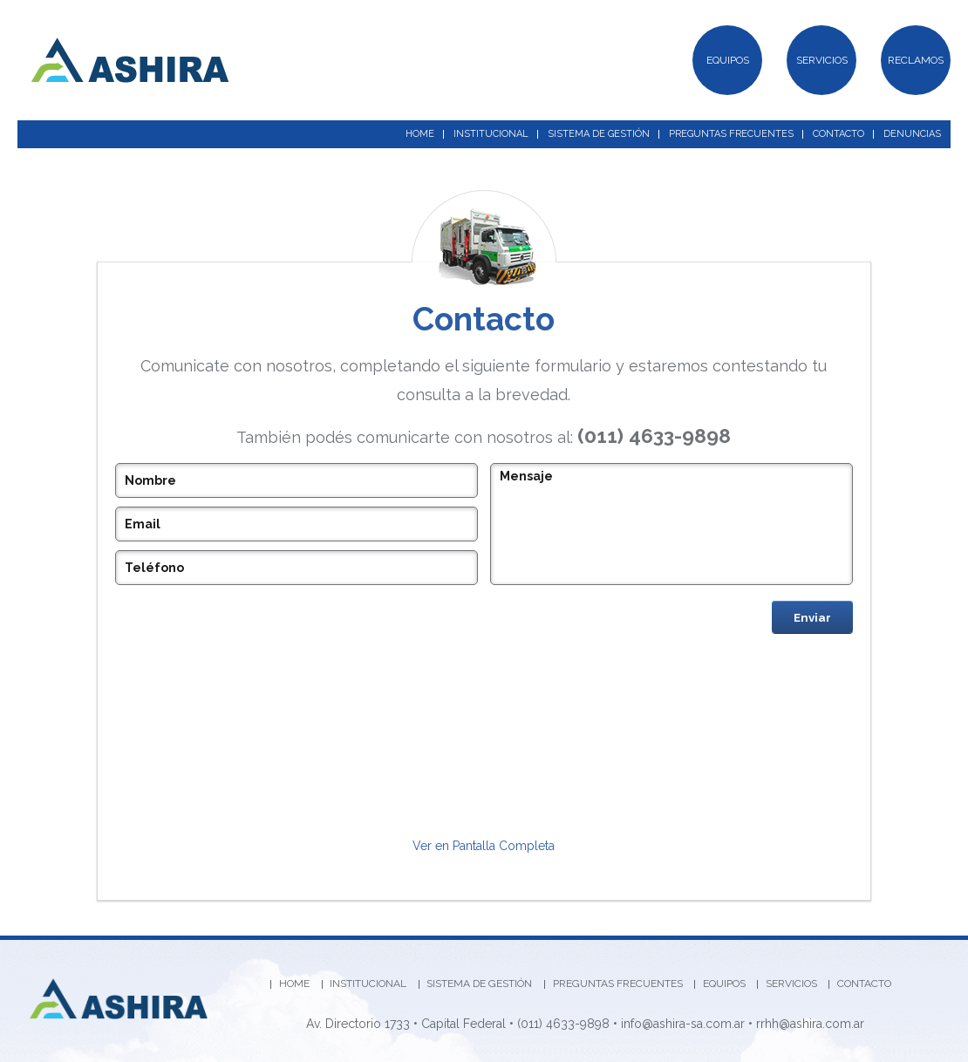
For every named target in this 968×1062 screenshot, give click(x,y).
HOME (420, 134)
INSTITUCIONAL (490, 134)
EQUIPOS (727, 60)
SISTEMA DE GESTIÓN (599, 134)
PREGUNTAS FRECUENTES (731, 134)
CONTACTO (838, 134)
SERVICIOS (822, 60)
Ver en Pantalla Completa (483, 846)
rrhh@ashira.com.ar (810, 1024)
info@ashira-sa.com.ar (683, 1024)
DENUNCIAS (912, 134)
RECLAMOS (916, 60)
